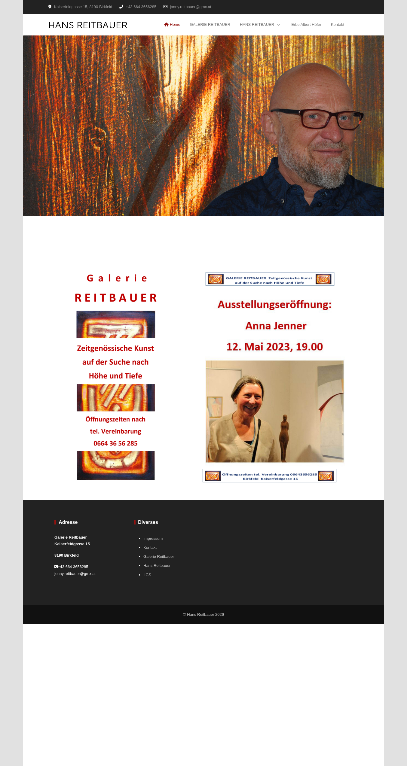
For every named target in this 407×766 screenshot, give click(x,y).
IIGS (147, 575)
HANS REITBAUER (87, 24)
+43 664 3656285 (141, 7)
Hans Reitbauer (156, 565)
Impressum (153, 538)
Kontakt (150, 547)
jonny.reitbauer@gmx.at (190, 7)
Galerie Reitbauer (158, 556)
